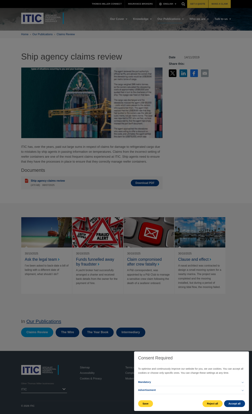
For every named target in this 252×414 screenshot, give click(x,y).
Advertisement (147, 389)
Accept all (235, 403)
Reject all (212, 403)
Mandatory (144, 381)
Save (146, 403)
